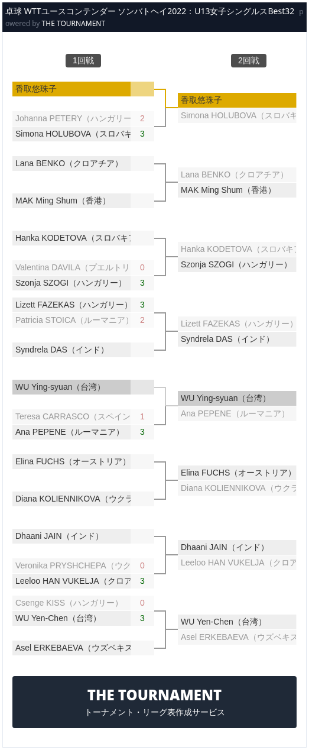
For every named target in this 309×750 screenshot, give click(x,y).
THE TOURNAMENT (74, 23)
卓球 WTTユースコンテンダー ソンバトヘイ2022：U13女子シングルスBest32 (149, 11)
